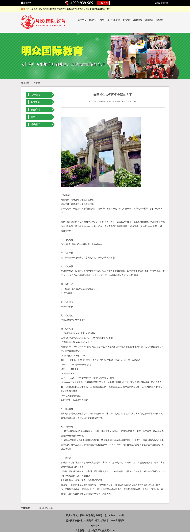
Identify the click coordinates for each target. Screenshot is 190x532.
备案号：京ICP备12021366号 (110, 515)
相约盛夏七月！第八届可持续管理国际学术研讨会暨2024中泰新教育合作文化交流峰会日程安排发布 (68, 9)
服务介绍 (104, 20)
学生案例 (115, 20)
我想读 (157, 3)
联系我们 (160, 20)
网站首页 (27, 3)
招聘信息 (148, 20)
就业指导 (137, 20)
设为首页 (70, 515)
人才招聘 (80, 515)
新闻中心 (93, 20)
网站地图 (164, 3)
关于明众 (82, 20)
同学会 (126, 20)
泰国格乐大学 (46, 508)
